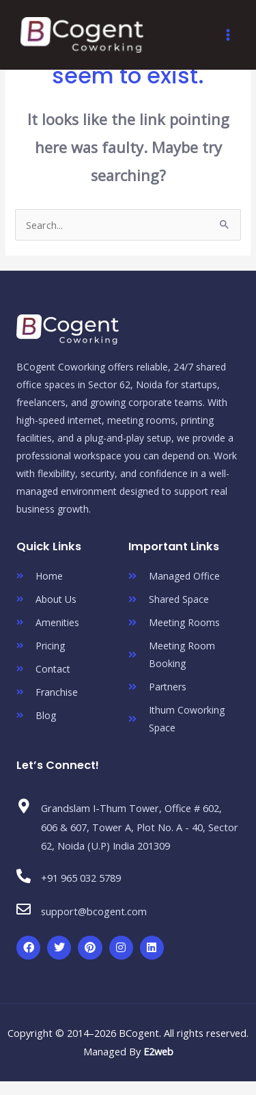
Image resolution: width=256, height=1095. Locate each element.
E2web (158, 1051)
